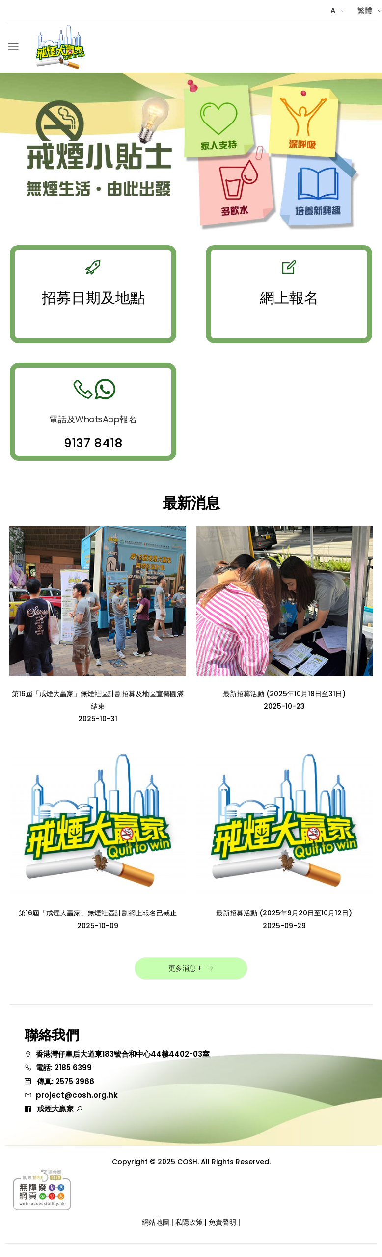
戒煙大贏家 (60, 1109)
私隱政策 (189, 1222)
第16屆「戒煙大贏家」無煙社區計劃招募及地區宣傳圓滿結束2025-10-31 (98, 706)
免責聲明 (222, 1222)
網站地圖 (155, 1222)
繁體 (364, 10)
